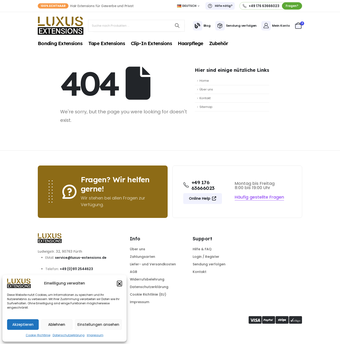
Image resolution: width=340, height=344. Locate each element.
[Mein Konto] (275, 25)
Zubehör (218, 43)
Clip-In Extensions (151, 43)
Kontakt (205, 98)
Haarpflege (190, 43)
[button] (119, 283)
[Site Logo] (60, 26)
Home (204, 81)
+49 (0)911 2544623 (76, 269)
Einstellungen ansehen (98, 324)
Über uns (206, 89)
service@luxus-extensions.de (80, 257)
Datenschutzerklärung (69, 335)
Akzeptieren (23, 324)
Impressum (95, 335)
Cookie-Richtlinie (38, 335)
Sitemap (206, 107)
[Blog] (202, 25)
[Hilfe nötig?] (220, 6)
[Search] (177, 25)
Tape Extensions (106, 43)
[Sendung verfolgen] (236, 25)
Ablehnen (56, 324)
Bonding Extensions (60, 43)
